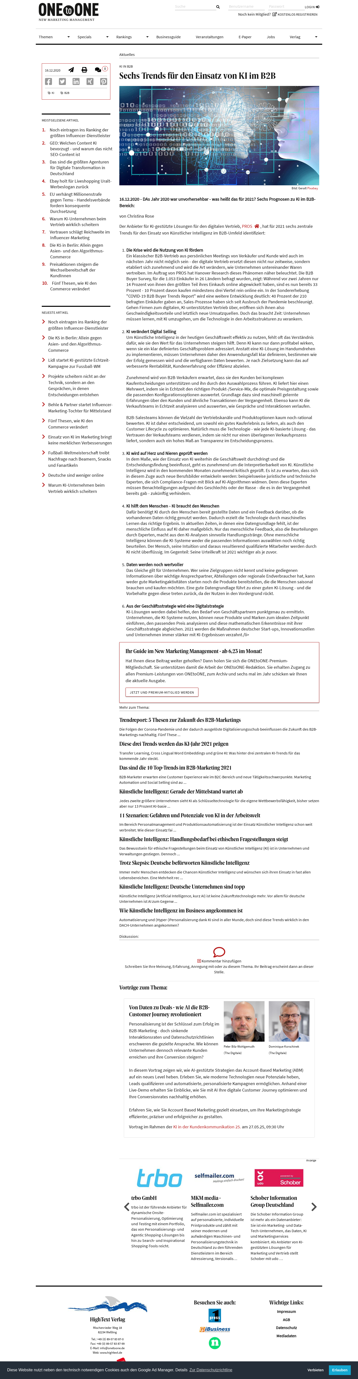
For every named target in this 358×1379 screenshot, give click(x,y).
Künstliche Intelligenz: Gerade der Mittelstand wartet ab (181, 792)
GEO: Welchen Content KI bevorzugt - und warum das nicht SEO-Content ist (81, 148)
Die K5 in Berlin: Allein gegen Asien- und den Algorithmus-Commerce (77, 250)
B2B (66, 93)
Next (313, 1207)
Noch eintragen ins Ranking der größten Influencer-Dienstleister (80, 132)
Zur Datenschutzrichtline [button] (210, 1370)
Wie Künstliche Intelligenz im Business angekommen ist (181, 911)
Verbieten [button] (316, 1370)
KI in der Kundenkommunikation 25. (207, 1127)
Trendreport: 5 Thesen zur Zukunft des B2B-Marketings (180, 720)
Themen (55, 37)
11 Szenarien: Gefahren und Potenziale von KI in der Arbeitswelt (189, 816)
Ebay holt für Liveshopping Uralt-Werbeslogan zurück (81, 184)
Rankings (133, 37)
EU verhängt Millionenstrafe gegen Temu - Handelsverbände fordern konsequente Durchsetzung (80, 203)
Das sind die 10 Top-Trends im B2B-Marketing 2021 (175, 768)
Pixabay (312, 188)
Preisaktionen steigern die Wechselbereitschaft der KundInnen (74, 270)
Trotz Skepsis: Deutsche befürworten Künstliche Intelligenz (184, 863)
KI (53, 93)
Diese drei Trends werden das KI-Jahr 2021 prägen (173, 744)
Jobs (271, 36)
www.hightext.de (111, 1352)
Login (312, 6)
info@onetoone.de (112, 1348)
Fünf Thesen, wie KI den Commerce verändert (73, 286)
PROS (247, 226)
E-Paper (245, 36)
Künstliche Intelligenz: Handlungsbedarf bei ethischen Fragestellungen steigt (203, 839)
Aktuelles (127, 54)
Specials (94, 37)
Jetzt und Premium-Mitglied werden (162, 692)
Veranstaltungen (210, 36)
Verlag (304, 37)
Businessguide (168, 36)
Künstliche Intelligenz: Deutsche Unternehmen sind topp (182, 887)
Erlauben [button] (340, 1370)
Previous (126, 1207)
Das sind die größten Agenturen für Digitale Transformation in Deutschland (79, 167)
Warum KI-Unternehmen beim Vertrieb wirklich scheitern (78, 221)
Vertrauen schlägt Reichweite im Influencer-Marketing (80, 234)
